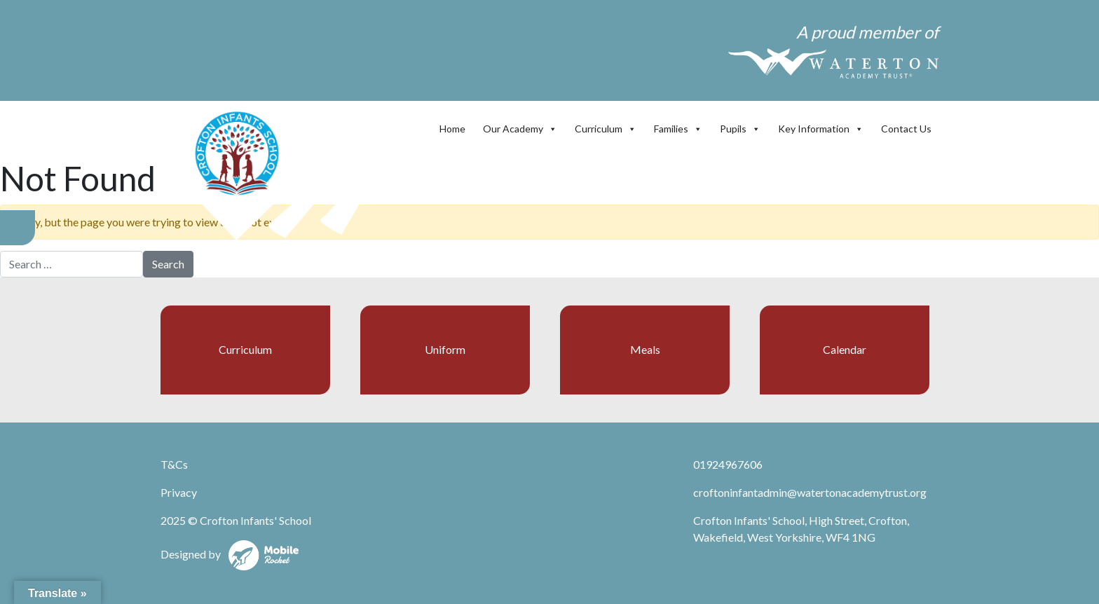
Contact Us (906, 129)
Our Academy (520, 129)
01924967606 (728, 464)
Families (678, 129)
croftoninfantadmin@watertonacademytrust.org (810, 492)
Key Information (820, 129)
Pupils (740, 129)
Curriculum (605, 129)
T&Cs (174, 464)
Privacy (179, 492)
